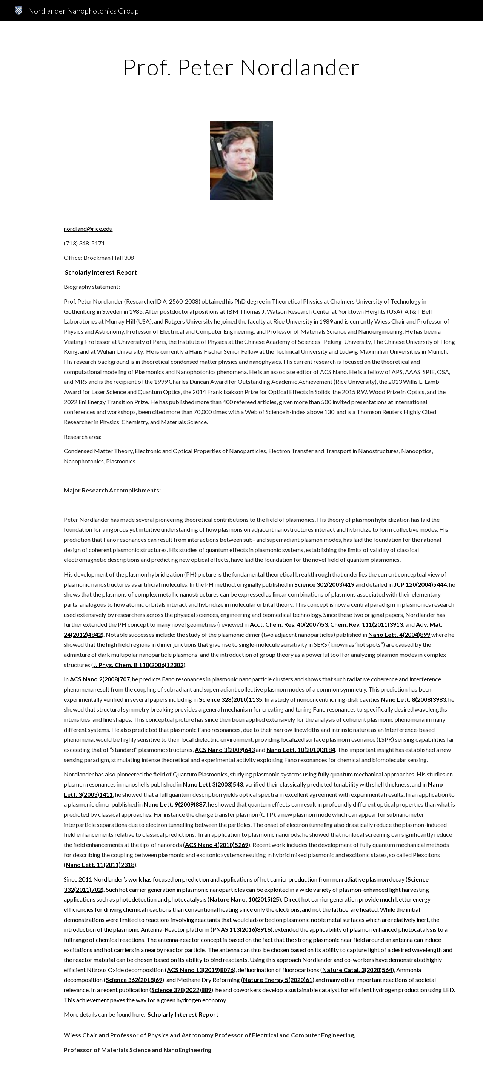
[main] (241, 66)
